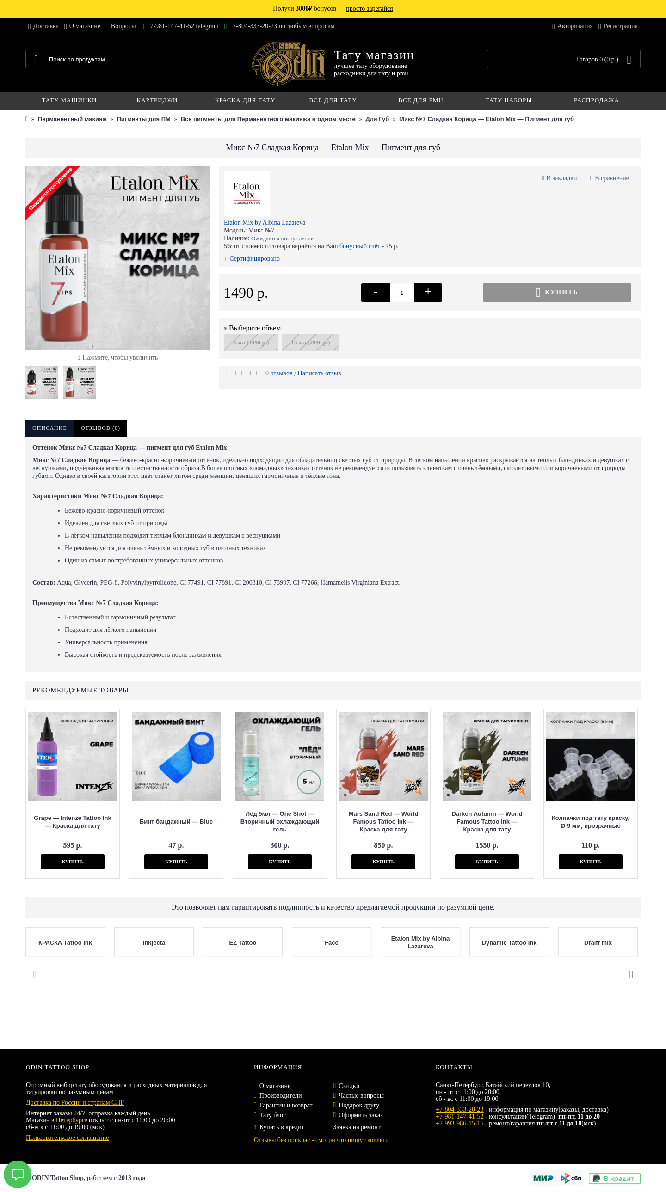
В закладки (562, 178)
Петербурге (71, 1120)
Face (332, 942)
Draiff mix (598, 942)
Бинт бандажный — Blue (176, 821)
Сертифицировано (252, 258)
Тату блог (272, 1115)
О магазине (274, 1085)
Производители (280, 1095)
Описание (49, 428)
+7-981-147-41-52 (460, 1116)
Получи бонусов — (333, 8)
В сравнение (612, 178)
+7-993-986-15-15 (460, 1123)
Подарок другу (359, 1105)
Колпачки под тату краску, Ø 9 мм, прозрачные (590, 821)
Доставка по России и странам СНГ (75, 1102)
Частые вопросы (361, 1095)
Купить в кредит (279, 1127)
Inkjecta (154, 942)
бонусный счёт (359, 246)
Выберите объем (255, 328)
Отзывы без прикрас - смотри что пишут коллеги (321, 1140)
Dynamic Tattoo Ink (509, 942)
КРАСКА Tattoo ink (65, 942)
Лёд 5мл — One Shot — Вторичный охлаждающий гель (279, 821)
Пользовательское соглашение (67, 1137)
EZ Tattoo (243, 942)
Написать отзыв (319, 373)
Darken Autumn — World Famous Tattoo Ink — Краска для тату (486, 821)
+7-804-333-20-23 (460, 1109)
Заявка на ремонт (357, 1127)
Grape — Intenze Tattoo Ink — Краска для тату (72, 821)
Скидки (349, 1085)
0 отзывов (279, 373)
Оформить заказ (360, 1115)
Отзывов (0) (100, 428)
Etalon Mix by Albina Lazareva (265, 222)
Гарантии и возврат (286, 1105)
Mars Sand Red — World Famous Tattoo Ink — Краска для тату (384, 821)
